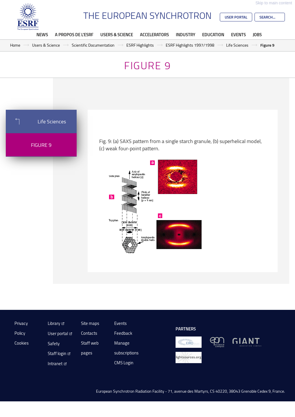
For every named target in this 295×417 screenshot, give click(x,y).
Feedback (123, 333)
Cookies (21, 343)
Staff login (57, 353)
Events (238, 34)
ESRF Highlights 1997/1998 (190, 45)
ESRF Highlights (140, 45)
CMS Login (123, 363)
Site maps (90, 323)
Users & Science (116, 34)
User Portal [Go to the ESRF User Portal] (236, 17)
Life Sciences (237, 45)
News (42, 34)
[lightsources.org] (189, 357)
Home (15, 45)
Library (54, 323)
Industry (185, 34)
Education (213, 34)
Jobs (257, 34)
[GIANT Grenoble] (247, 342)
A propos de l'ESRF (74, 34)
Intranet (55, 364)
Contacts (89, 333)
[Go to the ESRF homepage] (28, 16)
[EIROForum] (189, 342)
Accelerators (154, 34)
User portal (58, 333)
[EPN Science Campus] (217, 342)
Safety (54, 344)
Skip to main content (273, 3)
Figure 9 (41, 144)
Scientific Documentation (93, 45)
